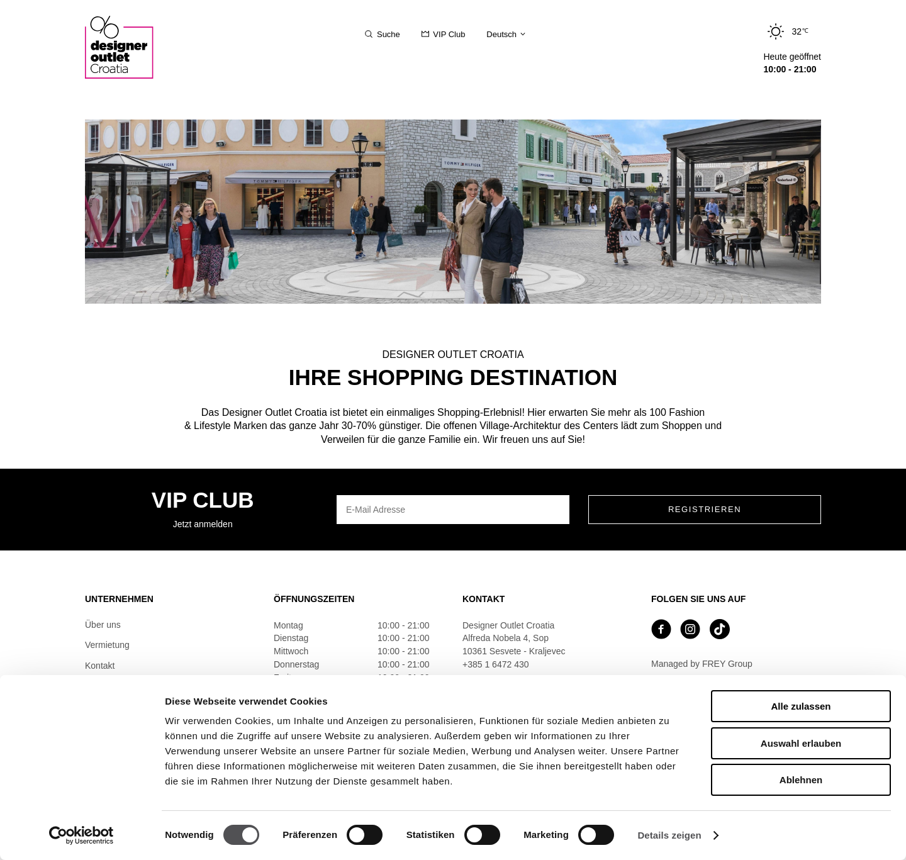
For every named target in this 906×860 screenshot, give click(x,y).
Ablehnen (801, 779)
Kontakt (100, 666)
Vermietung (107, 645)
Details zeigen (669, 835)
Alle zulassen (800, 706)
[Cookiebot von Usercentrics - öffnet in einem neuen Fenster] (81, 835)
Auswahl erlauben (801, 743)
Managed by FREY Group (701, 664)
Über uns (103, 625)
